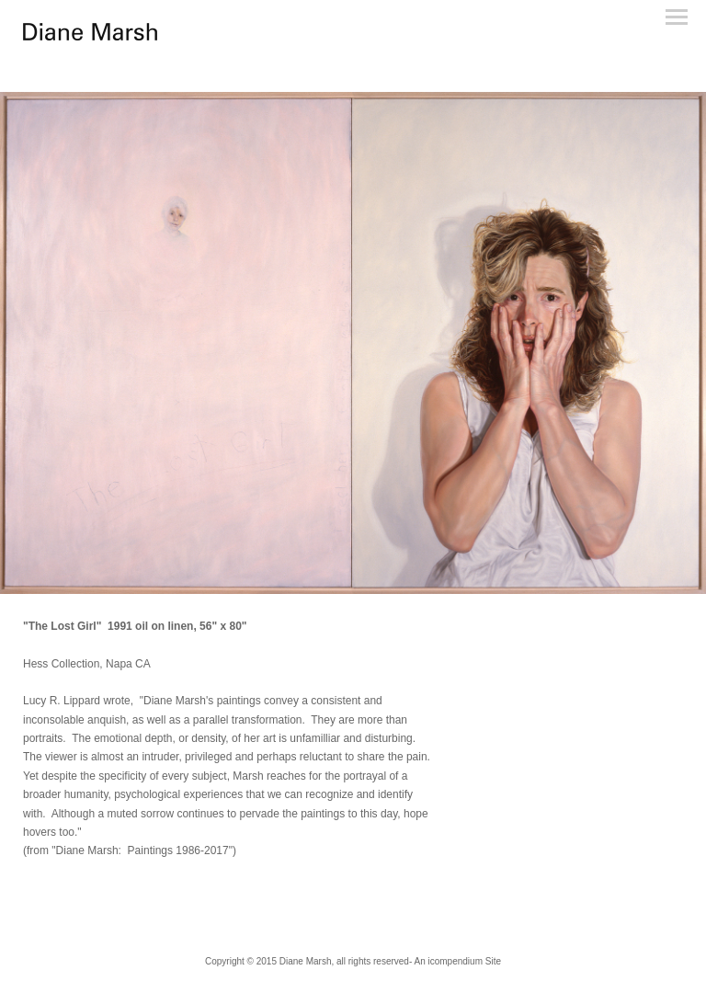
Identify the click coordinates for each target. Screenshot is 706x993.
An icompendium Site (457, 961)
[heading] (90, 36)
